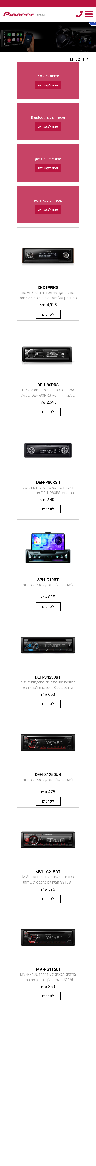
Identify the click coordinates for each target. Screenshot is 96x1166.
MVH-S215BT (48, 872)
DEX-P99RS (48, 288)
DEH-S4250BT (48, 677)
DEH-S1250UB (48, 775)
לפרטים (48, 314)
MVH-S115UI (48, 969)
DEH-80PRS (48, 385)
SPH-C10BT (48, 580)
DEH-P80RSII (48, 482)
